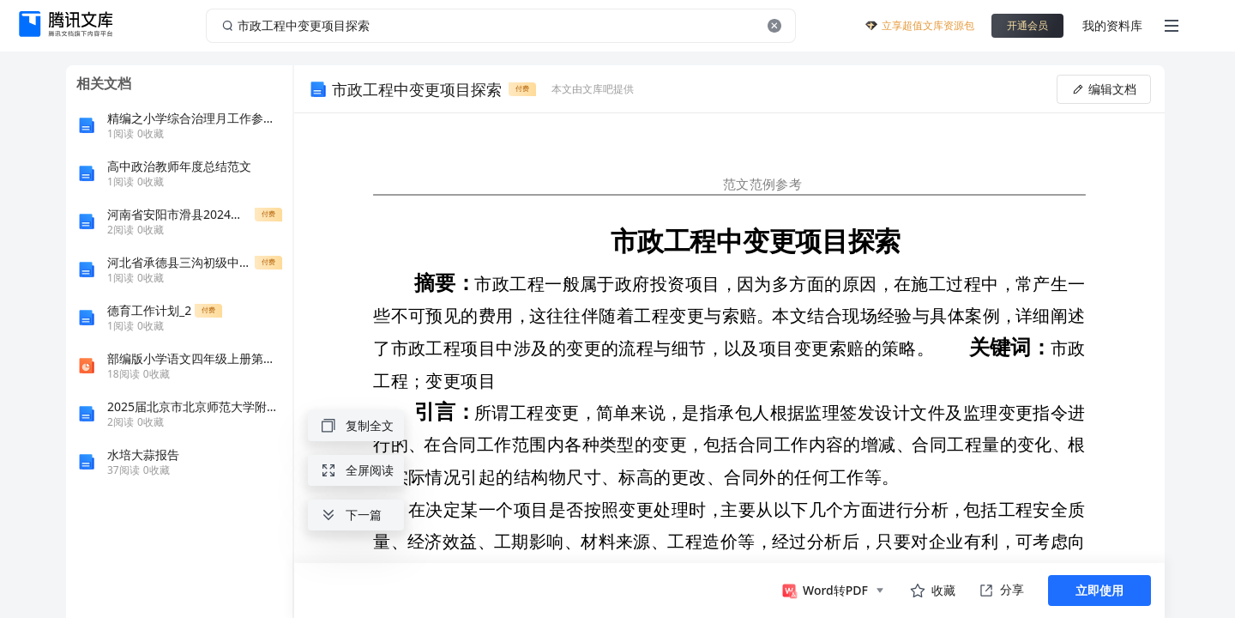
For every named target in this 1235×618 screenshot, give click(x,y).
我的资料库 (1112, 25)
